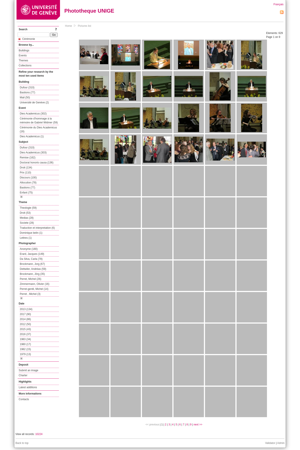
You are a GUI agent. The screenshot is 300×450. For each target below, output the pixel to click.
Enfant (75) (26, 192)
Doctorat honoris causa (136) (36, 162)
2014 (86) (25, 319)
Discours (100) (28, 177)
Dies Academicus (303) (33, 152)
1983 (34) (25, 339)
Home (68, 25)
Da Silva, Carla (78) (31, 258)
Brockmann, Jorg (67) (32, 263)
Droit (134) (26, 167)
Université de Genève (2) (34, 102)
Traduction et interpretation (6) (37, 227)
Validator (270, 443)
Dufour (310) (27, 87)
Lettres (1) (26, 237)
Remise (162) (27, 157)
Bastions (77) (27, 92)
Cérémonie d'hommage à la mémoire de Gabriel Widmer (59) (39, 120)
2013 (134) (26, 309)
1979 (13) (25, 354)
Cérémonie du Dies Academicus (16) (38, 129)
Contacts (24, 399)
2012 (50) (25, 324)
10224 (38, 434)
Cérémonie (26, 38)
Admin (281, 443)
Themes (23, 60)
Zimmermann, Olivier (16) (34, 283)
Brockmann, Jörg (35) (32, 273)
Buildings (24, 50)
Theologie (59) (28, 207)
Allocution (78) (28, 182)
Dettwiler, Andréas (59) (33, 268)
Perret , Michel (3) (30, 294)
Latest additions (28, 387)
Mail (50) (25, 97)
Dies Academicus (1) (32, 136)
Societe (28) (27, 222)
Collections (25, 65)
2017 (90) (25, 314)
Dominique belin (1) (31, 232)
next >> (197, 424)
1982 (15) (25, 349)
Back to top (21, 443)
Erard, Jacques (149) (32, 253)
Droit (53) (25, 212)
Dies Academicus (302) (33, 113)
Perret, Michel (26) (30, 278)
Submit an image (28, 370)
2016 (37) (25, 334)
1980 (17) (25, 344)
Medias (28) (26, 217)
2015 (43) (25, 329)
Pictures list (84, 25)
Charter (23, 375)
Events (23, 55)
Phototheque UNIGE (89, 11)
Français (278, 4)
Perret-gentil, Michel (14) (34, 288)
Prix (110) (25, 172)
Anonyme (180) (29, 248)
